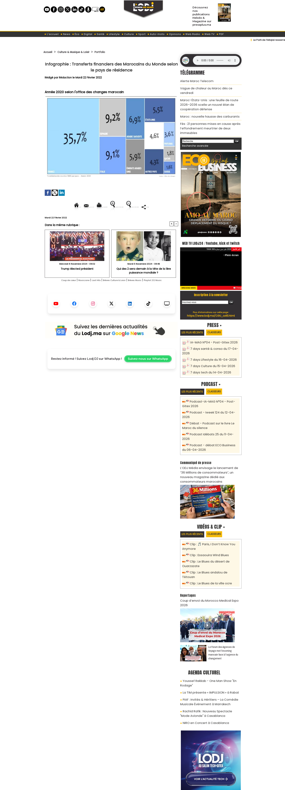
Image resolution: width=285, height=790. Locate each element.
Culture (128, 34)
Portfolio (112, 52)
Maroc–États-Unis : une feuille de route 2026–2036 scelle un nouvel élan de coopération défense (209, 97)
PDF (220, 34)
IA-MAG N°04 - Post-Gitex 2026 (211, 334)
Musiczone (75, 292)
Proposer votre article (117, 768)
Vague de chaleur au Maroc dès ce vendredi (208, 87)
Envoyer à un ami (78, 207)
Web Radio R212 (216, 769)
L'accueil (51, 34)
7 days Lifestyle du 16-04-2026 (210, 351)
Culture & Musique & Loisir (80, 52)
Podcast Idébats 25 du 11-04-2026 (213, 419)
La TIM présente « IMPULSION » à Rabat (206, 652)
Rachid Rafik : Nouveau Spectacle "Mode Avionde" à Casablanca (207, 670)
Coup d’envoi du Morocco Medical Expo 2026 (208, 571)
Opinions (173, 34)
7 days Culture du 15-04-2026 (210, 357)
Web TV (208, 34)
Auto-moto (156, 34)
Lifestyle (113, 34)
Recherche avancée (193, 130)
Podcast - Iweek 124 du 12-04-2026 (213, 403)
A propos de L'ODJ (69, 768)
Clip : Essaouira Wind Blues (207, 532)
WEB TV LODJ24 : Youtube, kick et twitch (211, 231)
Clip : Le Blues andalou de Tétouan (213, 548)
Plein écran (232, 247)
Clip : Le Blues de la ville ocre (209, 554)
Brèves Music (142, 292)
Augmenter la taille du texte (155, 207)
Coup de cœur (55, 292)
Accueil (49, 52)
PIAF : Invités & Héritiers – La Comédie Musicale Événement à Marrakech (211, 660)
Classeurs (219, 324)
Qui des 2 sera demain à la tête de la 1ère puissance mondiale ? (143, 283)
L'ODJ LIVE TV (166, 768)
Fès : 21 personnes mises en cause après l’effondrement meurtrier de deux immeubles (209, 116)
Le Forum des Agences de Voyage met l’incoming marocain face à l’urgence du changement (223, 617)
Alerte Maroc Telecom (194, 80)
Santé (99, 34)
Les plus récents (194, 324)
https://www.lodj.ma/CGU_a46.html (211, 307)
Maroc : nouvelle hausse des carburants (205, 108)
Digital (86, 34)
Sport (141, 34)
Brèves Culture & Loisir (115, 292)
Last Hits (91, 292)
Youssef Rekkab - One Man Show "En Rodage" (211, 646)
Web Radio (191, 34)
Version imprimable (113, 207)
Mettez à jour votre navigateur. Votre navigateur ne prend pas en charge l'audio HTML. (216, 60)
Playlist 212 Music (166, 292)
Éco (75, 34)
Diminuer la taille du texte (102, 219)
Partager (135, 219)
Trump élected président (77, 281)
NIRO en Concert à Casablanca (202, 679)
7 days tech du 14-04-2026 (208, 363)
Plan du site (133, 785)
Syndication (151, 785)
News (65, 34)
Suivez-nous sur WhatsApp (148, 371)
